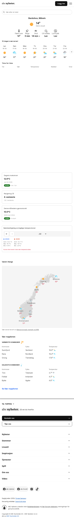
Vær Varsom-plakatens (50, 507)
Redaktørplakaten (33, 507)
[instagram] (31, 489)
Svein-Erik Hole (20, 501)
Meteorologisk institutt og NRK (28, 330)
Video (4, 478)
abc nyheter (8, 489)
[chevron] (53, 434)
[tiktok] (37, 489)
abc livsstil (22, 489)
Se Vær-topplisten (10, 389)
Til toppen (8, 404)
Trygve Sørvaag (20, 498)
